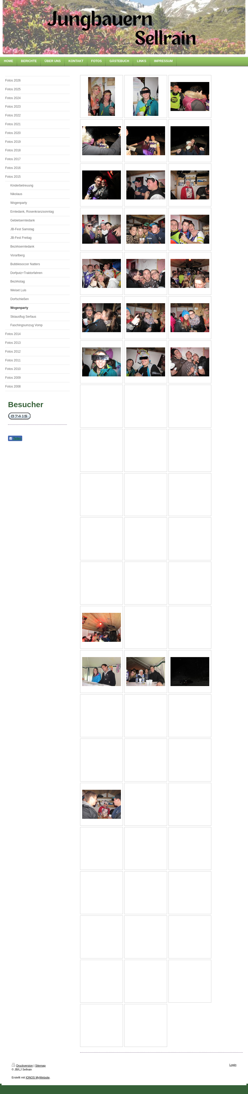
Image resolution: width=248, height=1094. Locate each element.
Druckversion (22, 1065)
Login (232, 1064)
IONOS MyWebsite (38, 1077)
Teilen (15, 438)
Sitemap (40, 1065)
